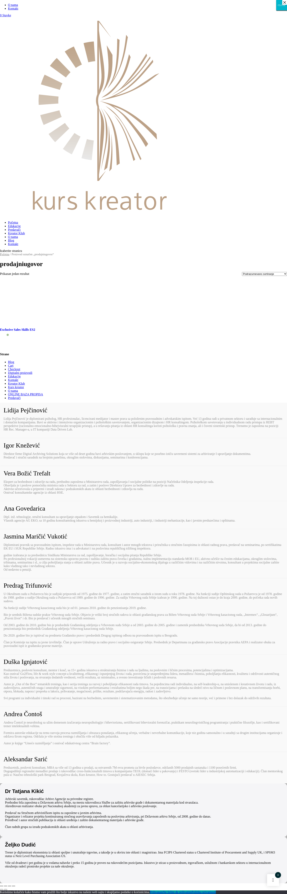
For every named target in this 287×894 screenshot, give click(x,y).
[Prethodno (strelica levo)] (1, 889)
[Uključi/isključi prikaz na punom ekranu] (9, 886)
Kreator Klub (16, 233)
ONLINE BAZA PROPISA (25, 394)
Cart (11, 365)
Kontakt (13, 8)
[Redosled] (264, 274)
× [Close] (284, 2)
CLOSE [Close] (281, 5)
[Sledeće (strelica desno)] (5, 889)
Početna (13, 222)
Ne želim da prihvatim (177, 892)
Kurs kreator (16, 387)
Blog (11, 240)
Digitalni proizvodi (20, 372)
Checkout (14, 369)
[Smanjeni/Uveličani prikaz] (13, 886)
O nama (13, 5)
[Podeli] (5, 886)
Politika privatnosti (204, 892)
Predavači (14, 229)
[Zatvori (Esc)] (1, 886)
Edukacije (14, 226)
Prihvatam (156, 892)
